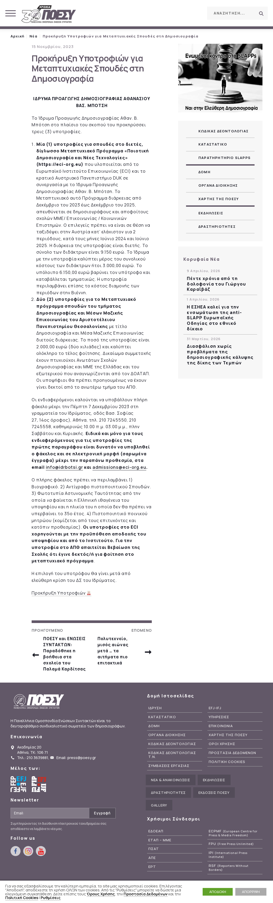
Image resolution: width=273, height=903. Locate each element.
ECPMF (233, 846)
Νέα (33, 36)
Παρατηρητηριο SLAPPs (224, 157)
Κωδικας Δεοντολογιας (223, 131)
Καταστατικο (212, 144)
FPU (231, 857)
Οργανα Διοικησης (218, 185)
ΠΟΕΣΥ (48, 14)
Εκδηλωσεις (210, 213)
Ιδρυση (155, 721)
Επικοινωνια (221, 739)
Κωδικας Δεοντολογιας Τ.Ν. (172, 768)
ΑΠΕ (152, 871)
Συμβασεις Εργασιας (168, 779)
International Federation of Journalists (39, 797)
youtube (195, 13)
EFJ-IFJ (215, 721)
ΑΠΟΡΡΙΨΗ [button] (251, 891)
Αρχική (17, 36)
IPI (228, 868)
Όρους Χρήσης (101, 893)
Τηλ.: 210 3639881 (32, 770)
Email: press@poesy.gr (76, 770)
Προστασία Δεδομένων (146, 893)
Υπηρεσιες (219, 730)
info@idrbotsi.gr (64, 467)
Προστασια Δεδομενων (232, 766)
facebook (171, 13)
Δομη (204, 172)
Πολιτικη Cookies (227, 775)
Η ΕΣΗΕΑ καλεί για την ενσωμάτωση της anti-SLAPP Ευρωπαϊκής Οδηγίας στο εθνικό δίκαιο (214, 318)
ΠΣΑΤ (153, 862)
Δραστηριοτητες (217, 226)
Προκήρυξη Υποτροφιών (59, 593)
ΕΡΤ (152, 880)
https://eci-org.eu (59, 164)
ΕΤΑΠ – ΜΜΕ (159, 853)
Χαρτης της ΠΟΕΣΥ (218, 198)
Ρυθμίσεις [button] (51, 897)
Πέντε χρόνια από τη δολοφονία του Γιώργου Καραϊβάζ (216, 284)
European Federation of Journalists (18, 797)
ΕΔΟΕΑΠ (155, 844)
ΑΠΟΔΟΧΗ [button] (217, 891)
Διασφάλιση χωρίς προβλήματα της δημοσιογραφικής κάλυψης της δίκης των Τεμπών (220, 354)
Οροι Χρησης (222, 757)
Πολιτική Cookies (21, 897)
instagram (183, 13)
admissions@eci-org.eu (119, 467)
